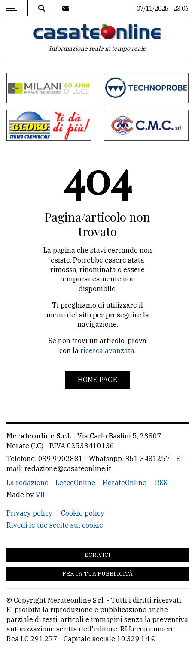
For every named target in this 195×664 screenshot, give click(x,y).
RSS (161, 482)
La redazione (27, 482)
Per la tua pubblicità (97, 573)
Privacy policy (29, 513)
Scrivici (97, 554)
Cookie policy (82, 513)
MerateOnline (124, 482)
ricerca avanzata (107, 350)
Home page (97, 379)
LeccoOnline (75, 482)
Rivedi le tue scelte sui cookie (54, 525)
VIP (41, 494)
